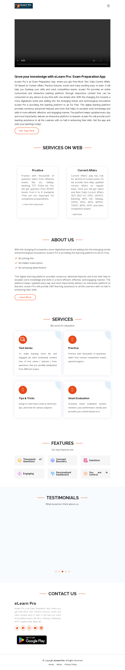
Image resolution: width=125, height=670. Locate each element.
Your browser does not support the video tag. (62, 43)
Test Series (25, 348)
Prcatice (37, 170)
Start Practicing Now (32, 204)
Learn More (25, 297)
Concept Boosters (61, 460)
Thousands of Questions (32, 460)
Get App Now (27, 130)
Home (51, 664)
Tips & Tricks (26, 398)
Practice (73, 348)
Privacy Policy (71, 664)
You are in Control (98, 473)
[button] (56, 571)
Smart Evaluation (78, 398)
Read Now (76, 214)
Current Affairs (87, 170)
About (59, 664)
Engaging (28, 473)
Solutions (94, 460)
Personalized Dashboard (63, 473)
